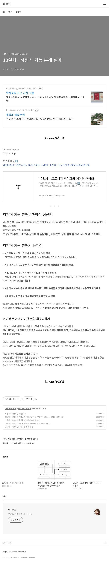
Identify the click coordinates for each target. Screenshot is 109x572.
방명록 (18, 11)
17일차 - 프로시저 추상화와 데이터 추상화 (20, 428)
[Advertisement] (54, 110)
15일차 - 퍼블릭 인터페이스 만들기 (18, 435)
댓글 (5, 504)
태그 (10, 11)
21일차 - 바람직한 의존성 (14, 421)
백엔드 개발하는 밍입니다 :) (20, 521)
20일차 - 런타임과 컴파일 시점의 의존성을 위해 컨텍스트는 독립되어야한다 (33, 425)
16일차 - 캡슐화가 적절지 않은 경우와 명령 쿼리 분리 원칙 (26, 431)
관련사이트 (7, 551)
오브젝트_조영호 (24, 416)
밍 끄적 (6, 3)
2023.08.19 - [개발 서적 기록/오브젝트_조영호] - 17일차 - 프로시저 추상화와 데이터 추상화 (46, 173)
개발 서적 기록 (10, 416)
